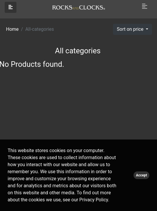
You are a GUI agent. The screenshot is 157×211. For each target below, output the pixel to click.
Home (12, 29)
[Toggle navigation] (144, 6)
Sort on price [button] (131, 29)
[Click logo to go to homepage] (78, 7)
